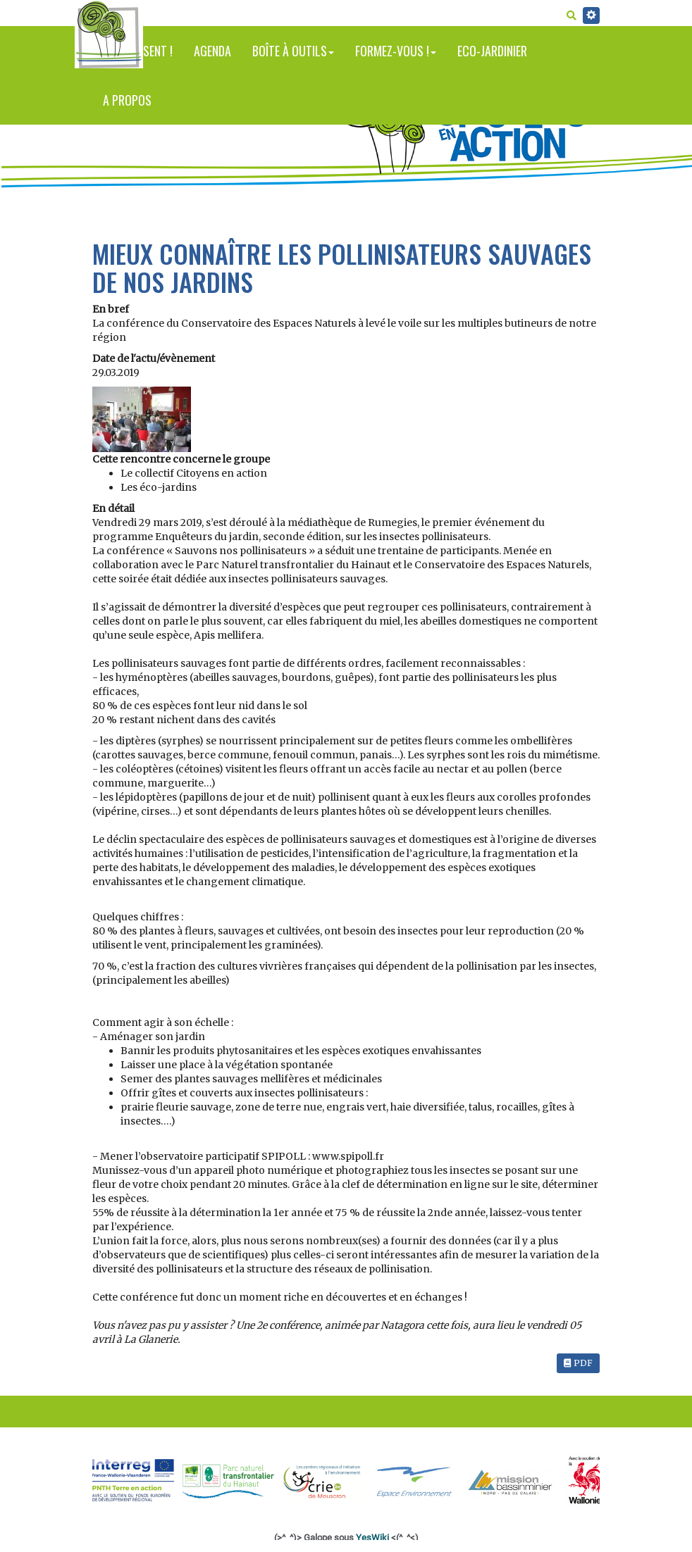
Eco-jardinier (492, 51)
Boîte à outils (293, 51)
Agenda (212, 51)
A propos (127, 100)
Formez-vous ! (395, 51)
